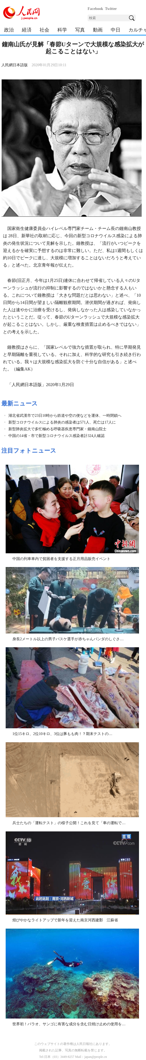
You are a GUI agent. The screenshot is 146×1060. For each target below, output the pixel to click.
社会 (44, 30)
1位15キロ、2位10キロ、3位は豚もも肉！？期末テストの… (62, 734)
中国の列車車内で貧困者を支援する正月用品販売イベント (61, 559)
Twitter (111, 9)
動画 (98, 30)
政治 (9, 30)
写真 (80, 30)
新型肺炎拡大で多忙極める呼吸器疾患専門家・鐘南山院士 (57, 429)
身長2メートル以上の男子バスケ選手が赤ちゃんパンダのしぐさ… (68, 639)
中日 (115, 30)
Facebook (95, 9)
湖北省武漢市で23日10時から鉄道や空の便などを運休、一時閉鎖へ (64, 416)
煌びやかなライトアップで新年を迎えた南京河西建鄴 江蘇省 (65, 920)
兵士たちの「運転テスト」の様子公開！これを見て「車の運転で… (69, 823)
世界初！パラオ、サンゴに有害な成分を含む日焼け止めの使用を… (69, 1024)
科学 (62, 30)
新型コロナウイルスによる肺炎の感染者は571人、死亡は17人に (62, 422)
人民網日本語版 (14, 65)
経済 (27, 30)
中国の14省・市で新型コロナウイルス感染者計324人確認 (56, 436)
